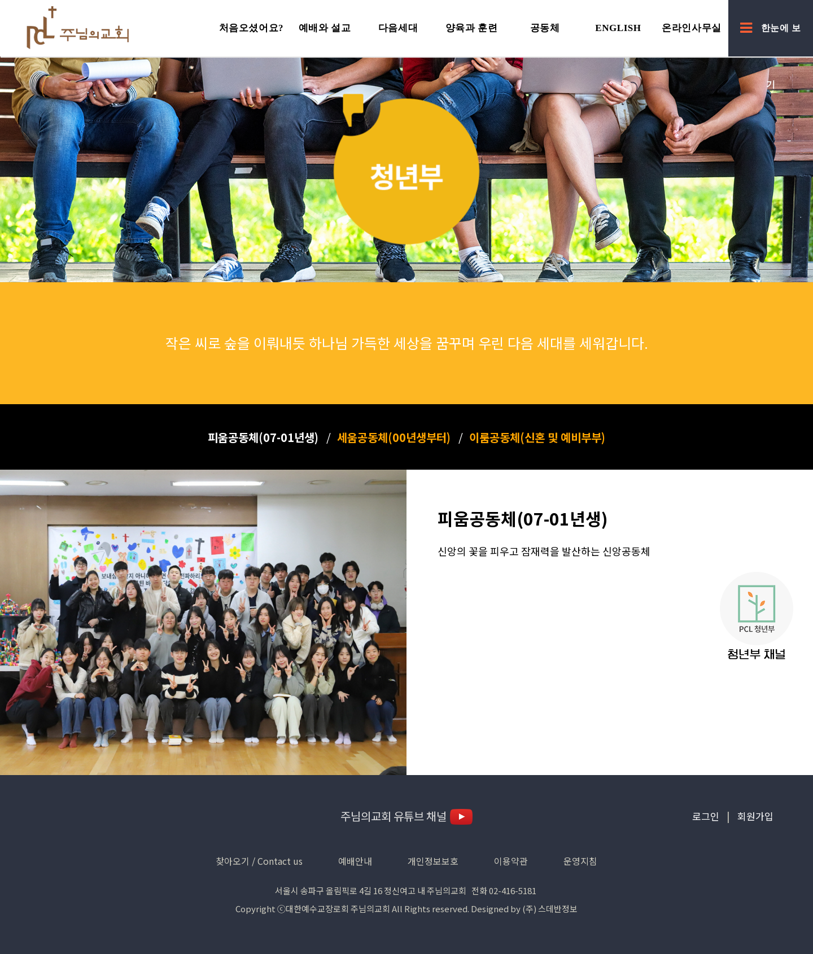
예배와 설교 (325, 28)
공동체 (545, 28)
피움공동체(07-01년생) (263, 437)
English (618, 28)
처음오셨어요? (251, 28)
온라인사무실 (691, 28)
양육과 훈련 (471, 28)
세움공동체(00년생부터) (394, 437)
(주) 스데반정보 (550, 908)
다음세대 (398, 28)
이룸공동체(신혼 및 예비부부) (537, 437)
